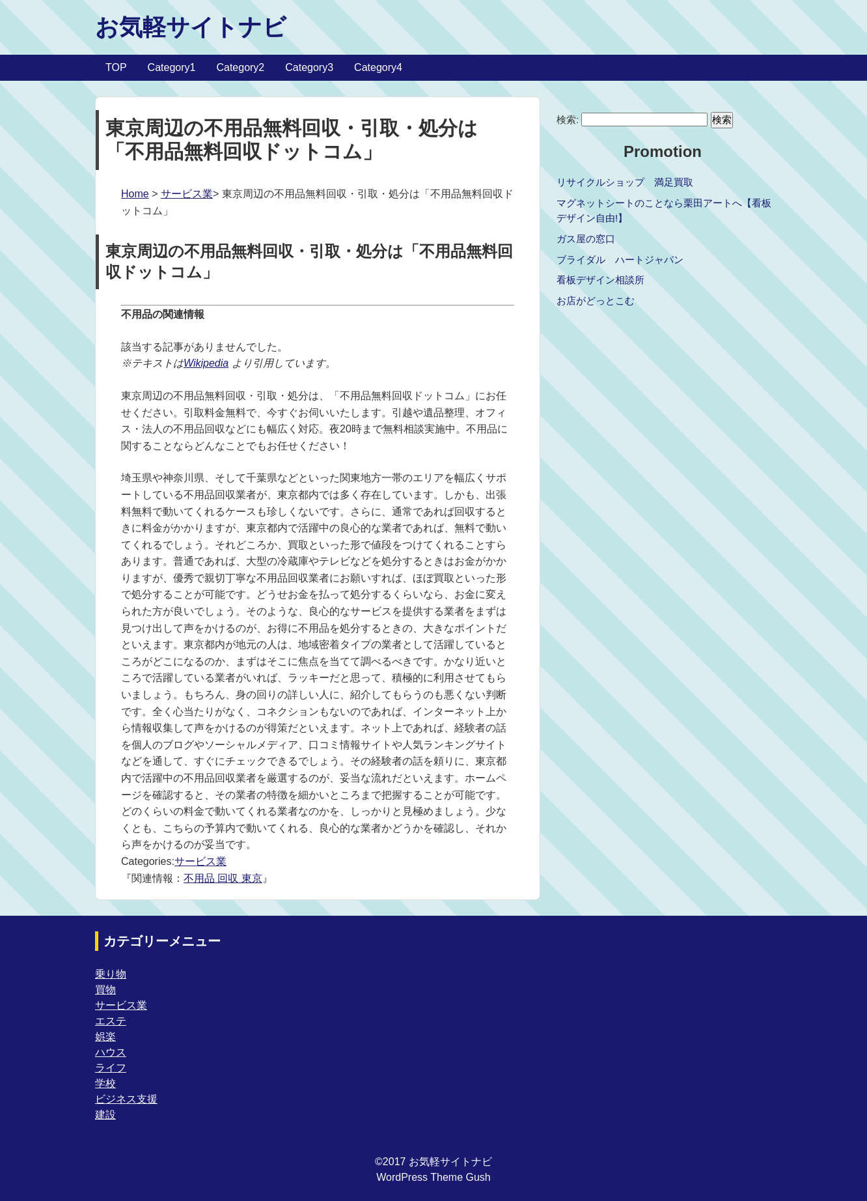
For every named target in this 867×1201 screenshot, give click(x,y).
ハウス (110, 1052)
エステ (110, 1020)
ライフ (110, 1067)
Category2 (240, 67)
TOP (116, 67)
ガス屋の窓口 (586, 238)
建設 (105, 1114)
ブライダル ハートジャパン (620, 259)
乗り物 (110, 974)
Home (135, 193)
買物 (105, 989)
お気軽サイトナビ (190, 27)
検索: (568, 119)
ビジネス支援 (126, 1099)
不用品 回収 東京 (223, 878)
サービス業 (187, 193)
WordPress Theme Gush (433, 1177)
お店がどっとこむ (596, 300)
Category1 (172, 67)
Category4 (378, 67)
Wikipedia (206, 363)
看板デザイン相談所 (600, 279)
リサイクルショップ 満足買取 (625, 182)
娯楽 (105, 1036)
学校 (105, 1083)
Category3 (309, 67)
